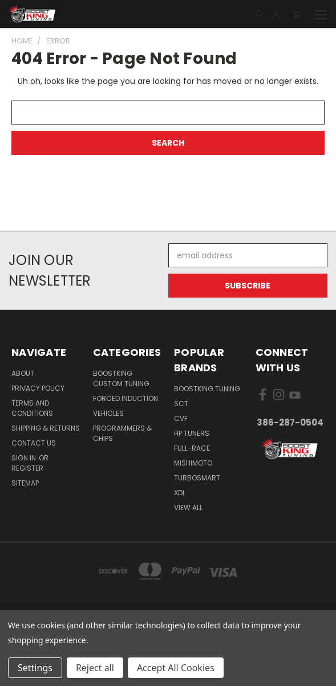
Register (27, 468)
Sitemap (25, 483)
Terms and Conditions (32, 408)
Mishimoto (193, 463)
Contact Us (33, 443)
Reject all (95, 667)
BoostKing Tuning (207, 389)
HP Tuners (191, 433)
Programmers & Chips (122, 433)
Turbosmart (197, 478)
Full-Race (192, 448)
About (22, 373)
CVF (181, 418)
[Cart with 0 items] (296, 14)
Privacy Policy (37, 388)
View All (188, 507)
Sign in (24, 458)
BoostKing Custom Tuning (121, 378)
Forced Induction (125, 398)
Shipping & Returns (45, 428)
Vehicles (108, 413)
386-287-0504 (290, 422)
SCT (181, 403)
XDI (179, 493)
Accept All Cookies (175, 667)
